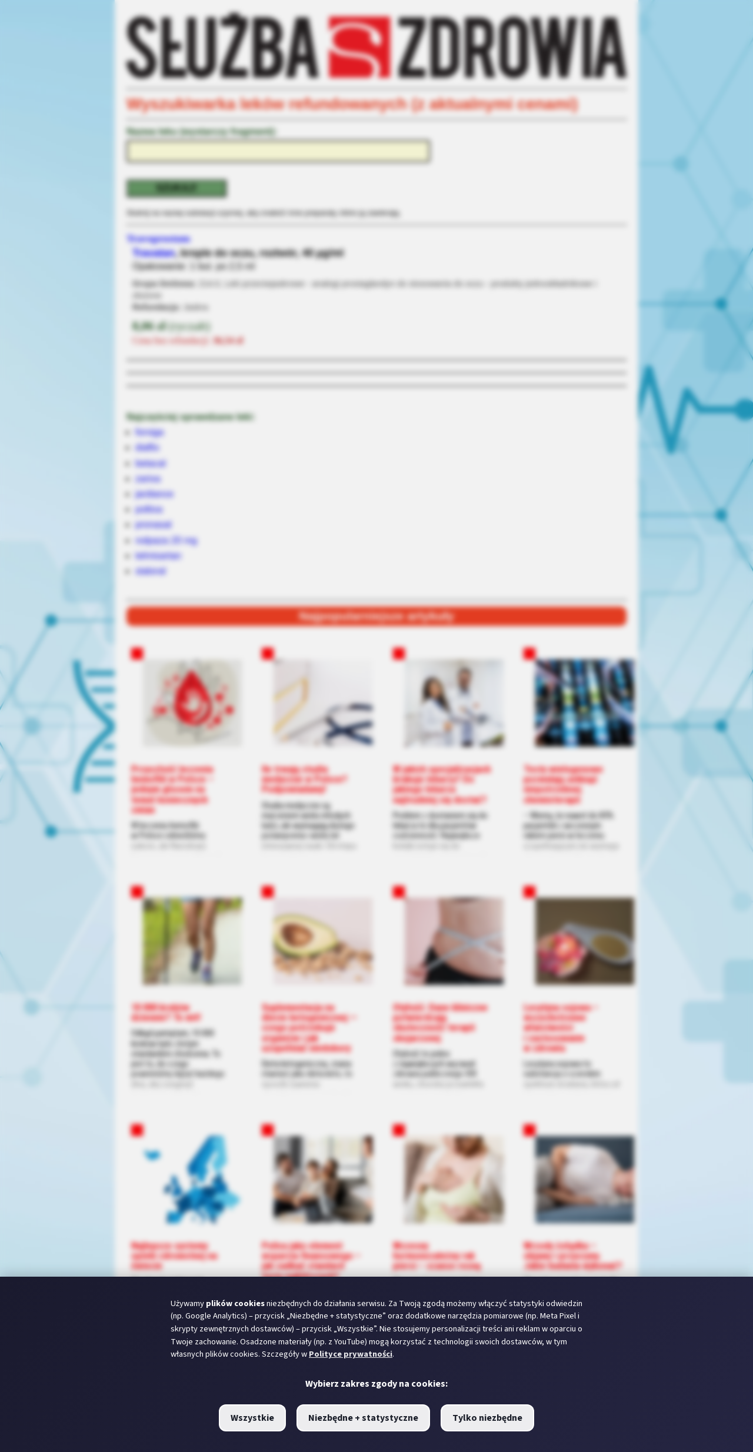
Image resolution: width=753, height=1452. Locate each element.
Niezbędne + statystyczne (363, 1417)
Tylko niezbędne (487, 1417)
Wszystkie (252, 1417)
